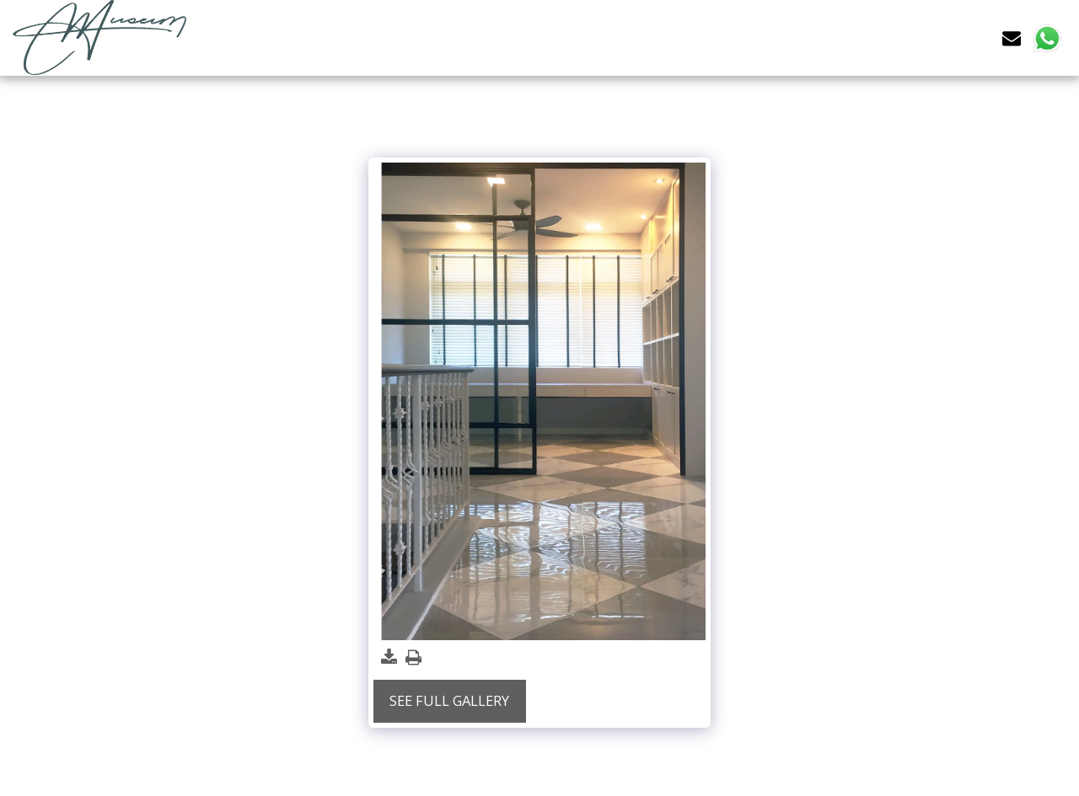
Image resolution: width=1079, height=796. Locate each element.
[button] (1012, 37)
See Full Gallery (449, 700)
